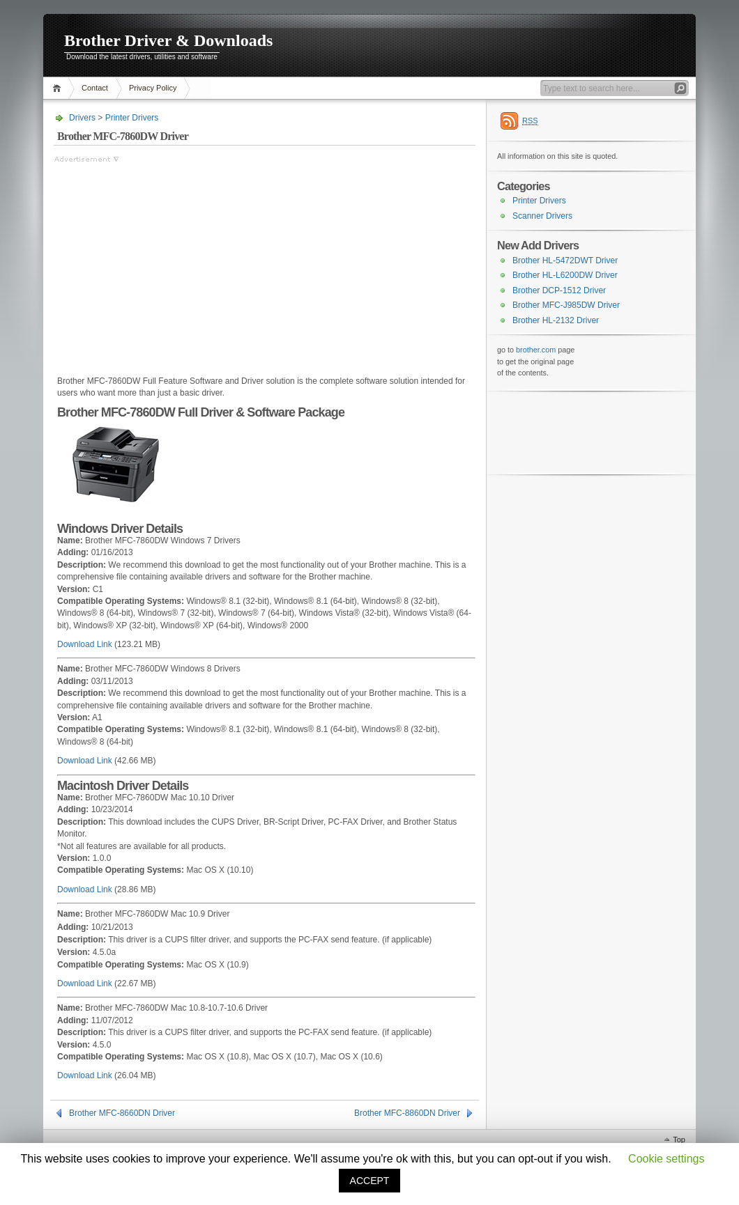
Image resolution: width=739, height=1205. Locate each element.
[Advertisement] (171, 262)
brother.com (536, 349)
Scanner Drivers (542, 216)
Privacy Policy (152, 88)
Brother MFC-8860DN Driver (407, 1113)
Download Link (84, 644)
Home (59, 88)
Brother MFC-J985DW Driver (566, 305)
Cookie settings (666, 1159)
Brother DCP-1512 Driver (559, 290)
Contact (95, 88)
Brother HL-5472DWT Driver (565, 260)
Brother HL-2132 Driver (555, 320)
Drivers (82, 118)
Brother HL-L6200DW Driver (565, 275)
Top (679, 1139)
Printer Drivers (132, 118)
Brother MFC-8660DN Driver (122, 1113)
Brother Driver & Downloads (168, 40)
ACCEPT (370, 1180)
